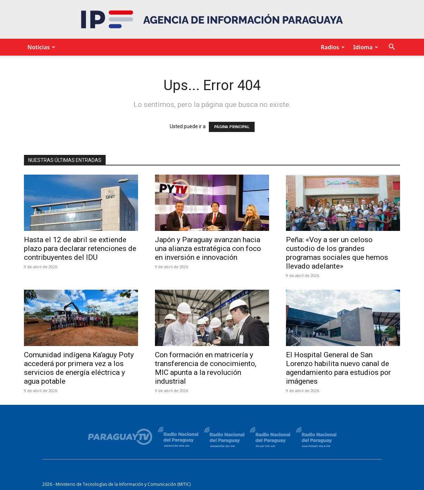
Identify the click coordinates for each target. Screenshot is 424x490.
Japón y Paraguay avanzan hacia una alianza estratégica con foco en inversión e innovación (208, 248)
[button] (391, 47)
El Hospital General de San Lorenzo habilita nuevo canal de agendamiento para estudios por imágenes (338, 368)
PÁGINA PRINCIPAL (231, 127)
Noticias (40, 47)
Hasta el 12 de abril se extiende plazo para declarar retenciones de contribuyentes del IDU (80, 248)
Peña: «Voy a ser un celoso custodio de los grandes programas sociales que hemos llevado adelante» (337, 252)
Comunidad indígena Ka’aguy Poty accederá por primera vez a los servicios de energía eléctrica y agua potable (79, 368)
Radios (332, 47)
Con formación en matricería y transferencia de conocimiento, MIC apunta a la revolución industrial (205, 368)
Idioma (364, 47)
